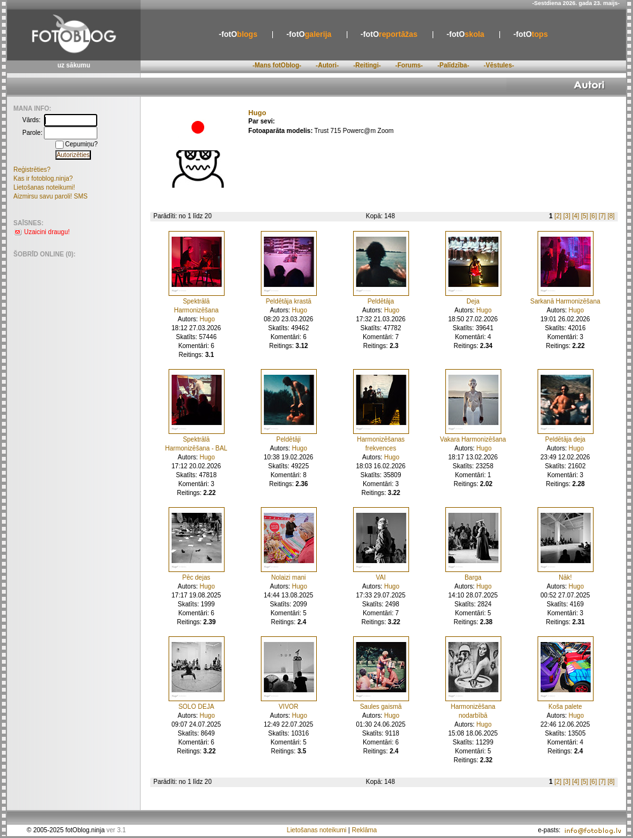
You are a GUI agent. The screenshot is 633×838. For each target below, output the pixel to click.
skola (465, 34)
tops (530, 34)
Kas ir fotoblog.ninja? (43, 178)
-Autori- (327, 65)
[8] (611, 216)
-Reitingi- (366, 65)
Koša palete (565, 706)
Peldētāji (288, 439)
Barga (473, 577)
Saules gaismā (381, 706)
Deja (473, 301)
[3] (566, 216)
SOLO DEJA (196, 706)
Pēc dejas (197, 577)
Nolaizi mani (288, 577)
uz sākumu (73, 65)
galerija (308, 34)
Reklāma (364, 830)
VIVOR (288, 706)
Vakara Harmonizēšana (473, 439)
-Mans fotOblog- (277, 65)
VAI (381, 577)
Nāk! (565, 577)
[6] (593, 216)
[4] (575, 216)
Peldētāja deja (565, 439)
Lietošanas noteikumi (317, 830)
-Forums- (408, 65)
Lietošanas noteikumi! (44, 187)
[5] (584, 216)
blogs (238, 34)
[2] (557, 216)
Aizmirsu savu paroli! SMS (50, 196)
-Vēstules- (498, 65)
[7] (602, 216)
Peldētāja (381, 301)
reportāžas (389, 34)
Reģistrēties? (31, 169)
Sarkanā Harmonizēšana (565, 301)
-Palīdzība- (453, 65)
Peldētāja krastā (289, 301)
